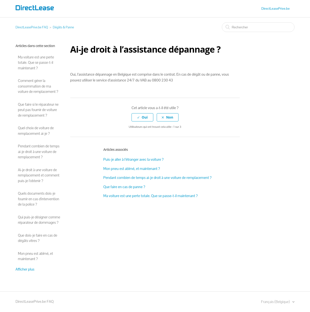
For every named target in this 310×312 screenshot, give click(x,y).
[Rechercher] (258, 27)
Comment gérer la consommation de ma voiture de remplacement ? (38, 86)
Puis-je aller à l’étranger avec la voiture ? (133, 159)
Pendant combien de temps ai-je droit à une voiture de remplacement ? (39, 151)
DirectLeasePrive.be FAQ (32, 27)
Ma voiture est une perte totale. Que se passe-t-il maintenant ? (36, 62)
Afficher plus (25, 269)
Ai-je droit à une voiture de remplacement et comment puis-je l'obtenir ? (38, 175)
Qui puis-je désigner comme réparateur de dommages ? (39, 220)
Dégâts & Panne (63, 27)
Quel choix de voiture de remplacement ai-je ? (36, 131)
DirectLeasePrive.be (275, 8)
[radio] (142, 117)
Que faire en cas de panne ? (124, 186)
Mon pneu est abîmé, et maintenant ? (35, 256)
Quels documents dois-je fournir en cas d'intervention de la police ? (38, 199)
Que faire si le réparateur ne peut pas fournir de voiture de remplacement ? (38, 110)
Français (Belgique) (276, 301)
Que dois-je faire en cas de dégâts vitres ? (37, 238)
